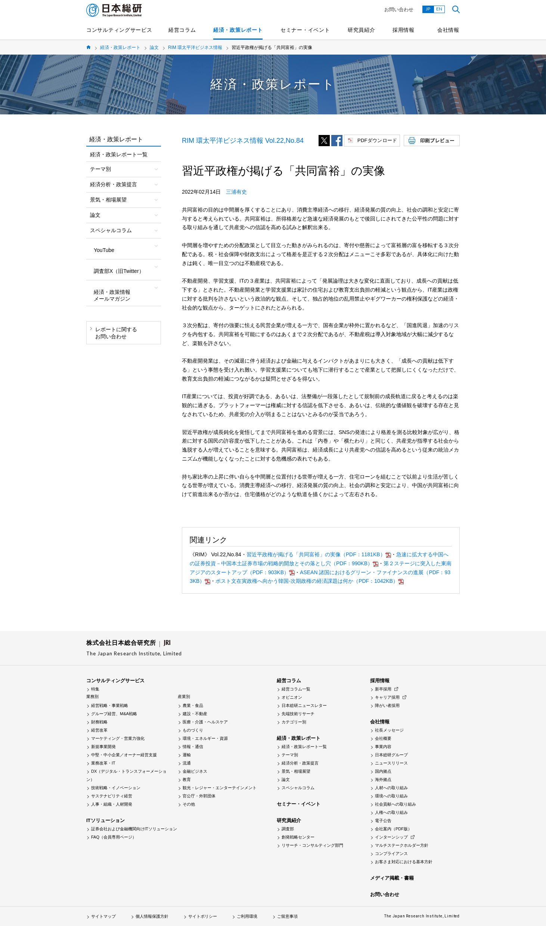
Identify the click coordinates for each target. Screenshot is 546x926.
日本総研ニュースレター (304, 705)
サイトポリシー (202, 916)
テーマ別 (290, 755)
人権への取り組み (391, 812)
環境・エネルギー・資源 (205, 738)
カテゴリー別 (294, 722)
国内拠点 (383, 771)
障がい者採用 (387, 705)
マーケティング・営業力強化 (118, 738)
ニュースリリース (391, 763)
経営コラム (182, 30)
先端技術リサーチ (298, 713)
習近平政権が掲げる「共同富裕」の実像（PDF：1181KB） (315, 554)
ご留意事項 (287, 916)
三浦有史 (236, 192)
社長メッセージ (389, 730)
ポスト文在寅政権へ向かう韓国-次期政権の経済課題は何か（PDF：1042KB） (306, 581)
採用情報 (404, 30)
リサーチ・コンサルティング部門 (312, 845)
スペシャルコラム (298, 787)
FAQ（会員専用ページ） (113, 837)
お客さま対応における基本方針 (403, 861)
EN (439, 9)
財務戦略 (99, 722)
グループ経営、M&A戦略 (114, 713)
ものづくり (193, 730)
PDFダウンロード (377, 140)
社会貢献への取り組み (395, 804)
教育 (187, 779)
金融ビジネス (195, 771)
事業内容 (383, 746)
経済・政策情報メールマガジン (112, 295)
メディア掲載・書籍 (392, 878)
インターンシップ (391, 837)
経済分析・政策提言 (300, 763)
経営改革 (99, 730)
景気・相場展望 (296, 771)
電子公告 (383, 820)
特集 (95, 689)
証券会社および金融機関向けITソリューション (134, 829)
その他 (189, 804)
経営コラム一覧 (296, 689)
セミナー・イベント (305, 30)
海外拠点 (383, 779)
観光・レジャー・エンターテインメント (220, 787)
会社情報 (448, 30)
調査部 (288, 829)
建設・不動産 (195, 713)
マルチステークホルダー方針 (401, 845)
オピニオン (292, 697)
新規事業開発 (103, 746)
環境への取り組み (391, 796)
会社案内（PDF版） (393, 829)
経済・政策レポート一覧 (119, 154)
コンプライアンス (391, 853)
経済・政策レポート (238, 30)
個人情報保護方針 (152, 916)
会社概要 (383, 738)
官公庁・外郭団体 (199, 796)
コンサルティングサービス (119, 30)
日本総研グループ (391, 755)
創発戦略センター (298, 837)
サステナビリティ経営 (111, 796)
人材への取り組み (391, 787)
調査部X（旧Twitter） (119, 271)
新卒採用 (383, 689)
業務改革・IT (103, 763)
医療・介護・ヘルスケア (205, 722)
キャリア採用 (387, 697)
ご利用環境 (247, 916)
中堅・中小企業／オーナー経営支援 (124, 755)
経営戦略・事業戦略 (109, 705)
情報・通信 (193, 746)
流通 (187, 763)
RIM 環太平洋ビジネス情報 (195, 47)
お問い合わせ (398, 9)
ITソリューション (105, 820)
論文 (154, 47)
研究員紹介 (361, 30)
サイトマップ (103, 916)
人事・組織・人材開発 (111, 804)
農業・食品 (193, 705)
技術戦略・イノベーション (115, 787)
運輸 (187, 755)
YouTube (104, 250)
